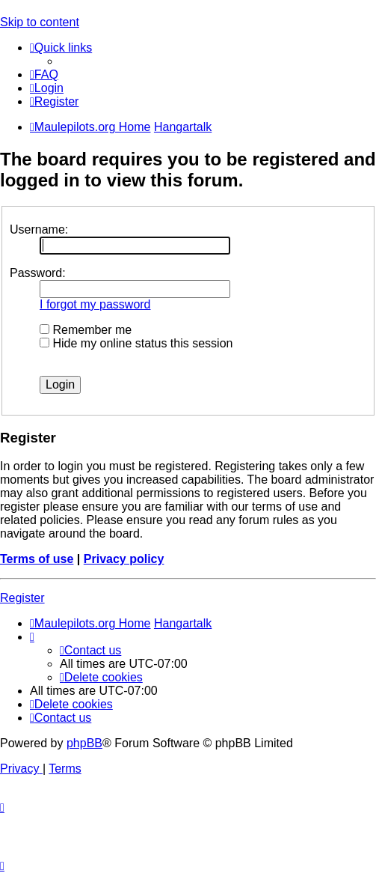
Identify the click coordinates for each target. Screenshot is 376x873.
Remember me (86, 329)
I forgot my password (95, 304)
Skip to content (39, 22)
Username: (39, 229)
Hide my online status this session (136, 343)
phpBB (84, 743)
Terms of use (36, 559)
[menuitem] (44, 74)
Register (22, 597)
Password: (38, 273)
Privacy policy (124, 559)
